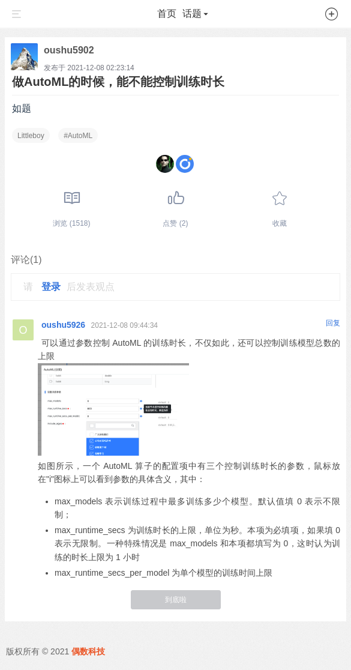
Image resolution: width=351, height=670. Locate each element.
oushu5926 (63, 325)
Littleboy (30, 135)
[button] (332, 16)
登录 (51, 287)
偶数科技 (88, 651)
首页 (166, 13)
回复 (333, 323)
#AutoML (78, 135)
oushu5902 (69, 50)
